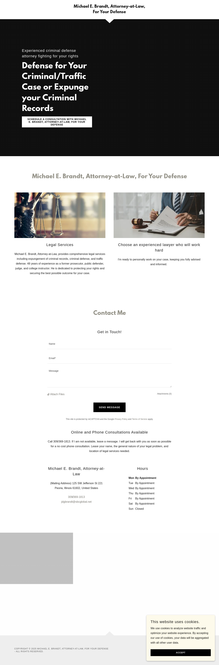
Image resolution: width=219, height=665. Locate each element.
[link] (110, 12)
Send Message (109, 407)
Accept (180, 652)
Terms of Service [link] (139, 419)
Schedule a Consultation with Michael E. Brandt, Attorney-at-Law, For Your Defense (56, 122)
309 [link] (70, 496)
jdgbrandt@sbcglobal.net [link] (76, 501)
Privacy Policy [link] (121, 419)
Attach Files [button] (57, 394)
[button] (48, 394)
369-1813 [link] (79, 496)
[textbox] (109, 344)
